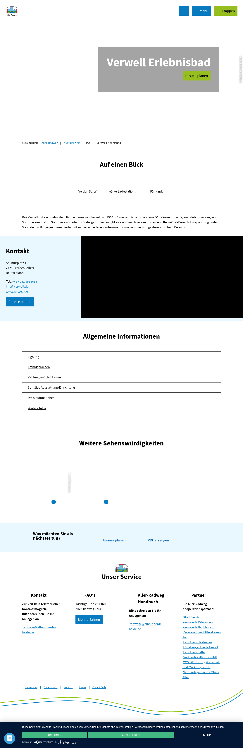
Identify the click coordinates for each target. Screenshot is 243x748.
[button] (225, 11)
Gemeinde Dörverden (198, 622)
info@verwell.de (17, 286)
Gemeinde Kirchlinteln (198, 627)
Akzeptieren (130, 735)
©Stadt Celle (99, 687)
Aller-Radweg (50, 143)
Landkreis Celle (194, 652)
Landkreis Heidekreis (197, 642)
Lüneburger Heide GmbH (200, 647)
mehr (207, 735)
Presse (82, 687)
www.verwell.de (17, 291)
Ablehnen (54, 735)
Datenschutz (51, 687)
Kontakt (68, 687)
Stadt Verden (192, 617)
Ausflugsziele (72, 143)
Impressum (31, 687)
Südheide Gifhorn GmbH (200, 657)
